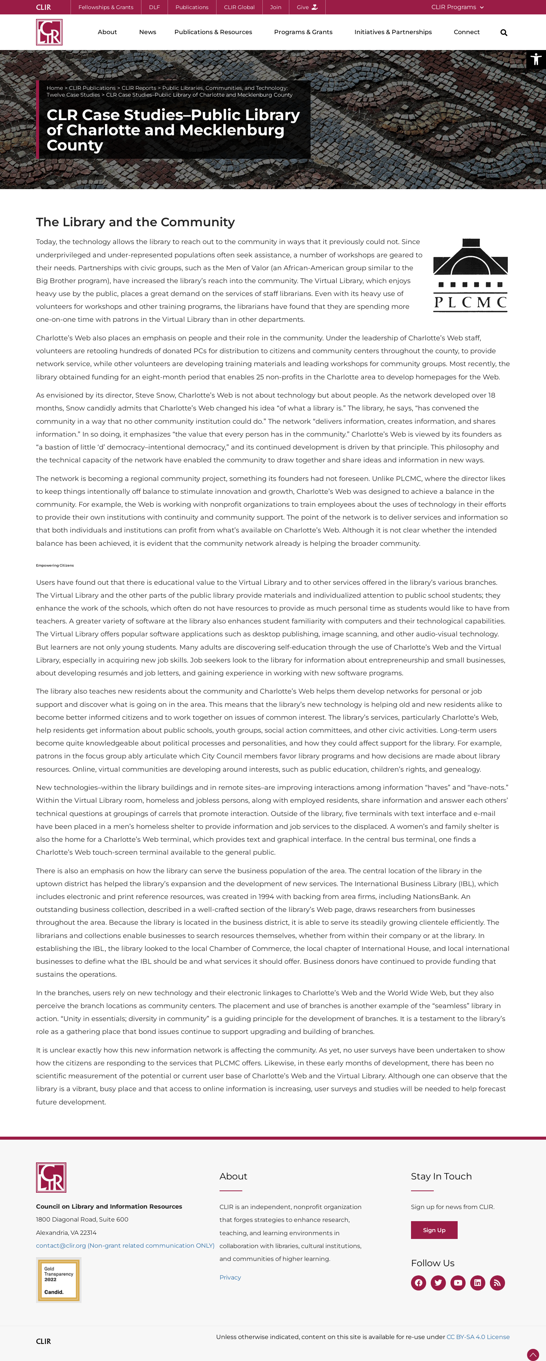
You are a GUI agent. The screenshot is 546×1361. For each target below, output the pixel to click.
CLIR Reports (139, 88)
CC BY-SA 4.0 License (478, 1337)
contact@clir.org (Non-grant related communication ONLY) (125, 1245)
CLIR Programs (457, 7)
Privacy (230, 1277)
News (147, 32)
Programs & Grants (305, 32)
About (109, 32)
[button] (536, 59)
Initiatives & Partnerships (395, 32)
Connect (469, 32)
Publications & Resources (215, 32)
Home (55, 88)
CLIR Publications (92, 88)
